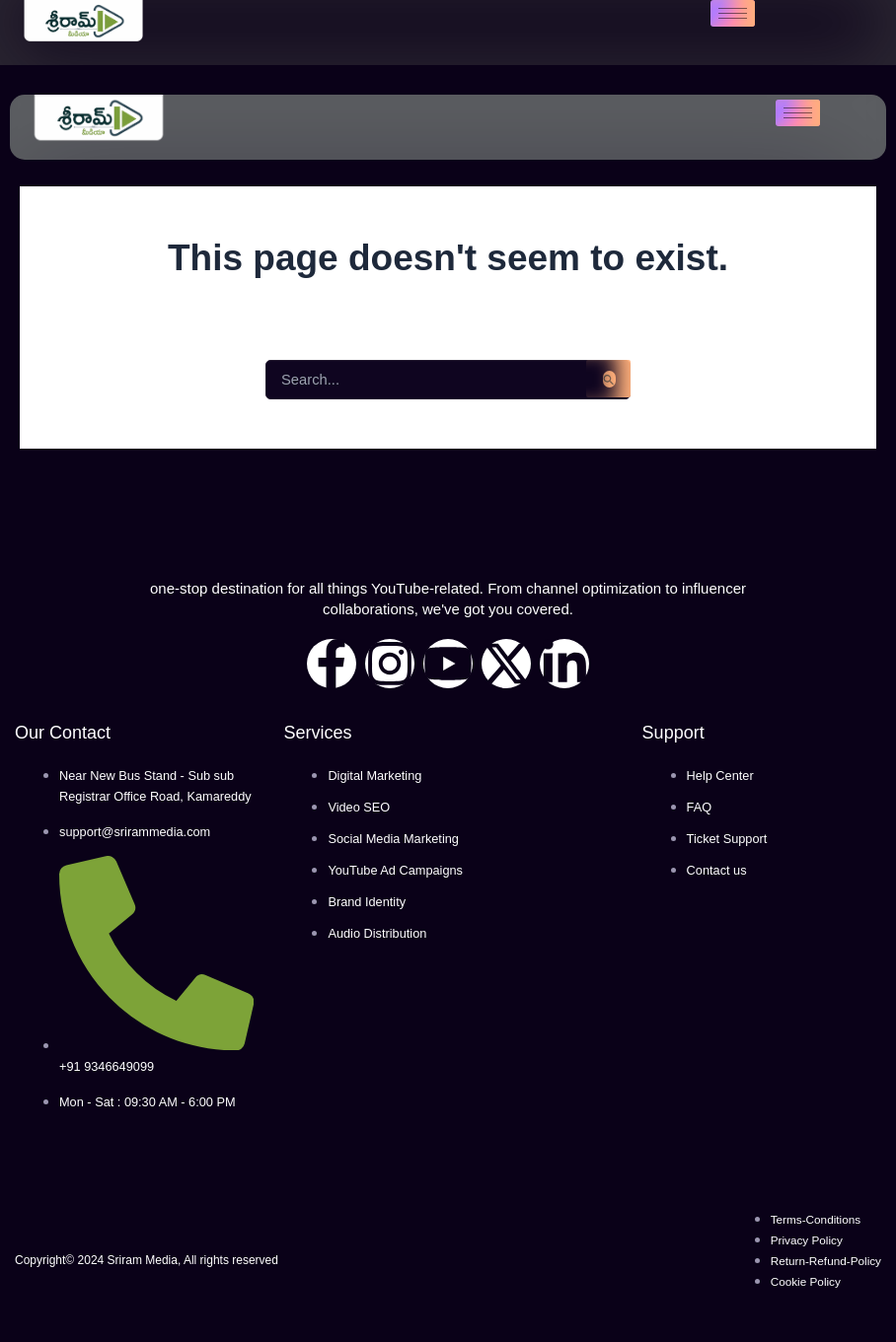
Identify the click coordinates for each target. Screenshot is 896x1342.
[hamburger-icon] (732, 13)
